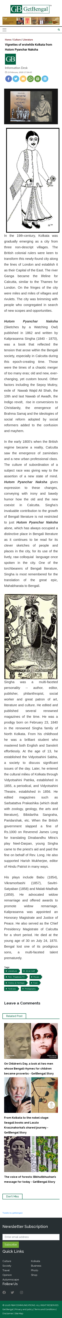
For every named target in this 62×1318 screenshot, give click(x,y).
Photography (30, 989)
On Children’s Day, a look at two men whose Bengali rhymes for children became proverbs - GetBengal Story (29, 1068)
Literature (28, 39)
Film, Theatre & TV (16, 977)
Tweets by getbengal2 (12, 1213)
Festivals (12, 989)
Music (36, 977)
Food (35, 983)
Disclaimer (7, 1313)
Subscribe (11, 1244)
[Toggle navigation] (4, 30)
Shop (34, 1275)
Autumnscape (10, 1279)
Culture (17, 39)
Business (36, 1265)
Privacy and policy (24, 1309)
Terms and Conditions (45, 1309)
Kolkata (35, 1261)
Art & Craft (30, 971)
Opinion (7, 1275)
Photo (34, 1270)
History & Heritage (16, 983)
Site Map (19, 1313)
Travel (6, 1270)
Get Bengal (7, 1309)
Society (6, 1265)
